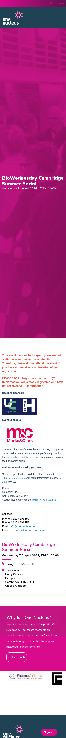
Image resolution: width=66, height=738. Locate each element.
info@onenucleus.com (14, 478)
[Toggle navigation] (59, 17)
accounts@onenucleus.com (27, 530)
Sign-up (49, 732)
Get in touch (16, 657)
